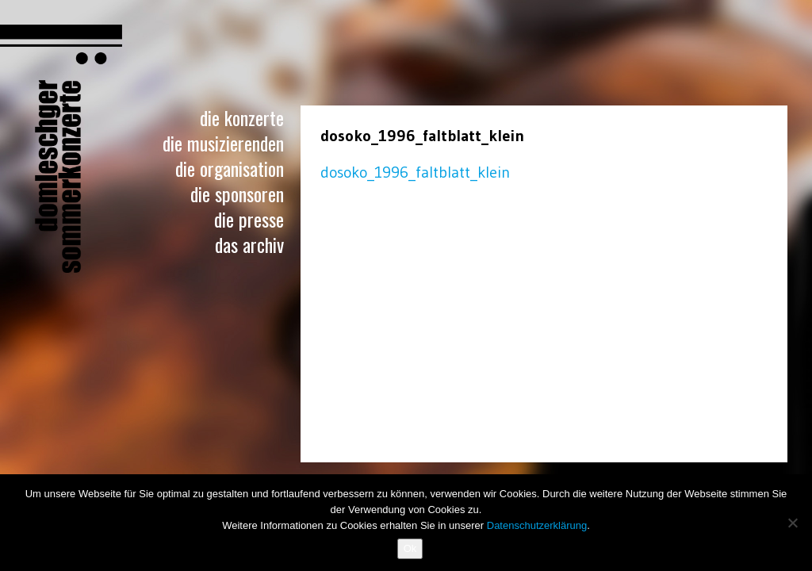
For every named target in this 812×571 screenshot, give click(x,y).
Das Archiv (249, 244)
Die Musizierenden (223, 142)
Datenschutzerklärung (537, 525)
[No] (792, 523)
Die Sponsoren (237, 193)
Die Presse (249, 219)
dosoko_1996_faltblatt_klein (415, 172)
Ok (410, 548)
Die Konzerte (242, 117)
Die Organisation (229, 168)
